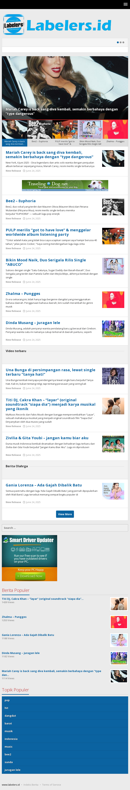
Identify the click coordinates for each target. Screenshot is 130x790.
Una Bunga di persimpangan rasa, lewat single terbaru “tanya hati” (50, 372)
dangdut (10, 715)
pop (7, 700)
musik (9, 731)
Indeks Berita (31, 784)
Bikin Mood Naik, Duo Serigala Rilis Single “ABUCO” (46, 262)
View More (65, 514)
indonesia (11, 739)
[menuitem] (14, 133)
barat (8, 723)
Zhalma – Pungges (23, 293)
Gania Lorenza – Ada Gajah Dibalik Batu (44, 485)
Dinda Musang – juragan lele (33, 322)
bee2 (8, 754)
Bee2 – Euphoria (21, 200)
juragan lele (12, 770)
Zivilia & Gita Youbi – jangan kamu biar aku (47, 437)
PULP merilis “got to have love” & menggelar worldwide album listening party (48, 232)
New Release (13, 170)
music (9, 746)
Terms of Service (51, 784)
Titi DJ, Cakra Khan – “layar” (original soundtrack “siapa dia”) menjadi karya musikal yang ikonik (51, 404)
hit (6, 708)
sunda (9, 762)
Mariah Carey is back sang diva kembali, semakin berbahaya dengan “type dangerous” (49, 154)
